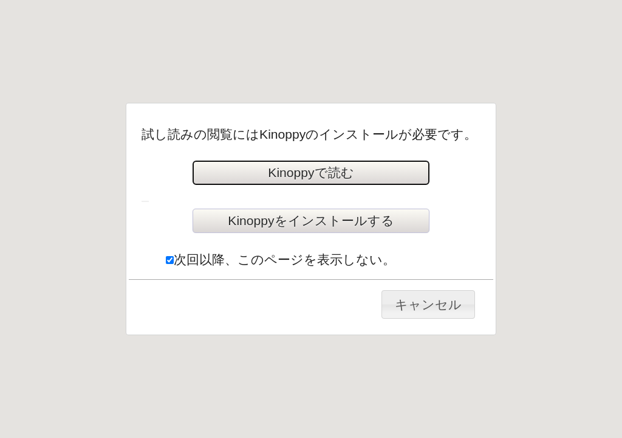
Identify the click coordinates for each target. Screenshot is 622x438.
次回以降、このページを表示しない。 (280, 259)
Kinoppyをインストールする (311, 221)
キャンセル (428, 304)
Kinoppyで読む (311, 172)
